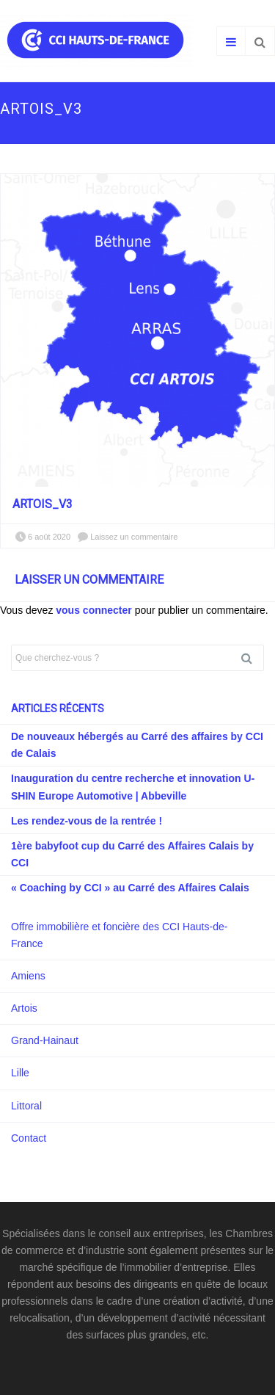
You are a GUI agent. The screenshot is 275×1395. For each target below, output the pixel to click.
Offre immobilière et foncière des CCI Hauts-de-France (119, 935)
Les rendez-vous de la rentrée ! (86, 821)
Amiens (28, 976)
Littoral (26, 1106)
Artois (24, 1008)
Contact (28, 1138)
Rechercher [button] (252, 658)
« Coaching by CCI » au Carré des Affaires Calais (130, 888)
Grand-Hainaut (44, 1040)
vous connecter (93, 610)
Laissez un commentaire (133, 536)
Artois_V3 (42, 504)
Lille (20, 1073)
